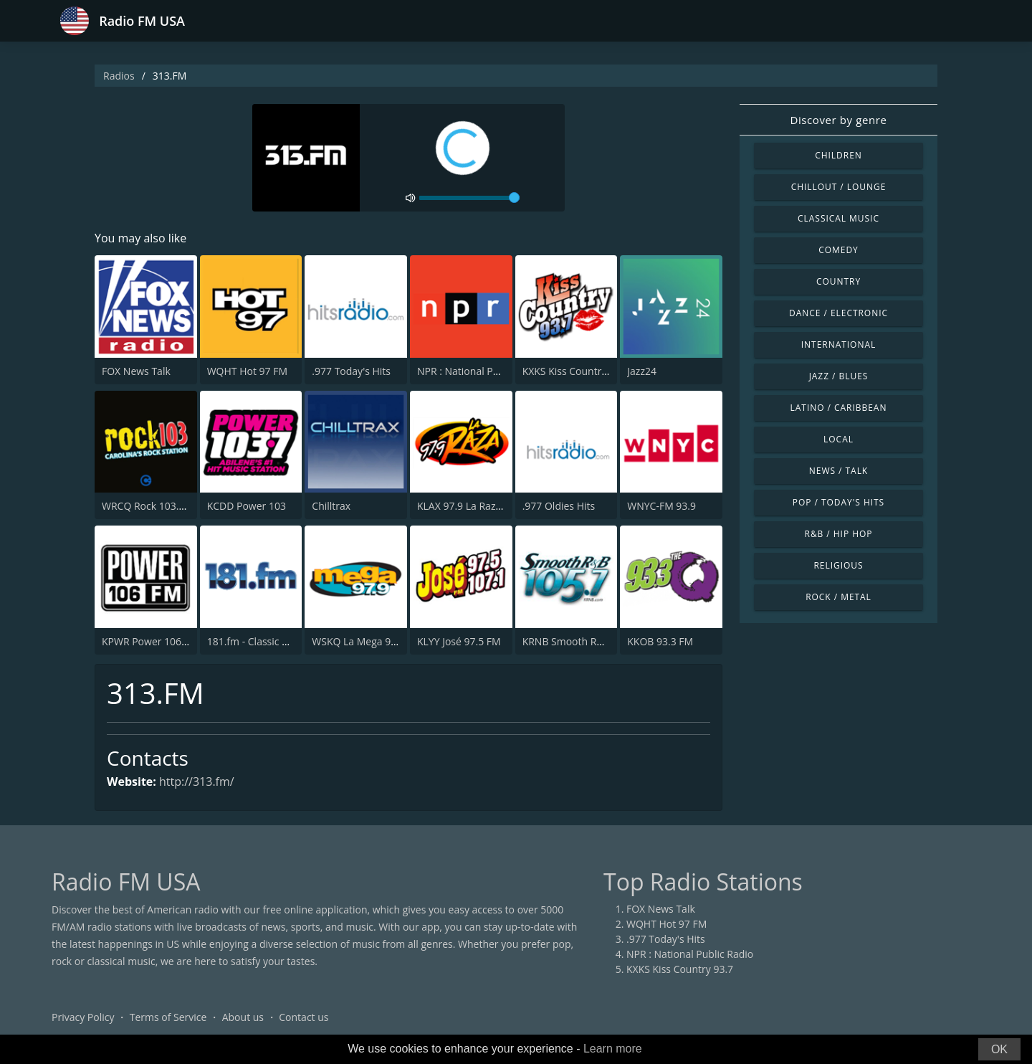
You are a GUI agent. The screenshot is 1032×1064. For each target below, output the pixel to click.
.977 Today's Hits (351, 371)
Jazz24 (641, 371)
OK (999, 1049)
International (838, 344)
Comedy (838, 250)
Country (838, 281)
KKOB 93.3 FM (660, 641)
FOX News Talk (136, 371)
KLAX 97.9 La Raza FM (467, 506)
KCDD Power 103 (246, 506)
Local (838, 439)
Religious (838, 565)
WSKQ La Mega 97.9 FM (366, 641)
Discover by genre (838, 120)
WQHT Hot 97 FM (247, 371)
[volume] (469, 198)
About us (243, 1017)
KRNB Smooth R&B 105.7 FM (589, 641)
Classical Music (838, 218)
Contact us (303, 1017)
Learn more (612, 1048)
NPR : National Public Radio (480, 371)
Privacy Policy (83, 1017)
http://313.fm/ (196, 781)
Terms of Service (168, 1017)
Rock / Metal (838, 597)
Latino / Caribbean (838, 408)
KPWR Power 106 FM (150, 641)
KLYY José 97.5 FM (459, 641)
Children (838, 155)
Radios (119, 75)
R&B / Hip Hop (839, 534)
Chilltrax (331, 506)
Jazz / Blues (839, 376)
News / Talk (838, 471)
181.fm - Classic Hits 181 (263, 641)
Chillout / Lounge (839, 187)
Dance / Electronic (838, 313)
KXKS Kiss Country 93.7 (575, 371)
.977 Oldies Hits (559, 506)
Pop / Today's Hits (838, 502)
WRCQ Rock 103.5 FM (151, 506)
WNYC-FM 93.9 (661, 506)
